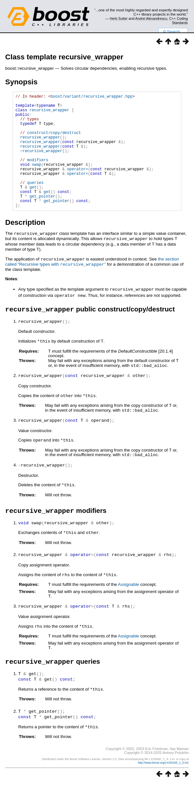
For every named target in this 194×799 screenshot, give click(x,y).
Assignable (128, 601)
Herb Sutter (119, 18)
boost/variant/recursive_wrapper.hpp (92, 97)
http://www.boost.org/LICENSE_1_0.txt (163, 778)
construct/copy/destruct (54, 141)
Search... (173, 32)
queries (35, 202)
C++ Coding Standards (178, 20)
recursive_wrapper (49, 113)
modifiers (37, 174)
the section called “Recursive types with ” (92, 284)
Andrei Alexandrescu (151, 18)
